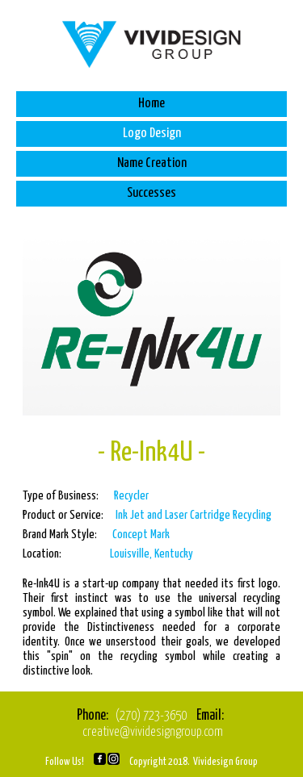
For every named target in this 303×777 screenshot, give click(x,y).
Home (151, 104)
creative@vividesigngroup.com (152, 732)
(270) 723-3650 (151, 716)
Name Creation (152, 163)
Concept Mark (141, 534)
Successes (151, 193)
